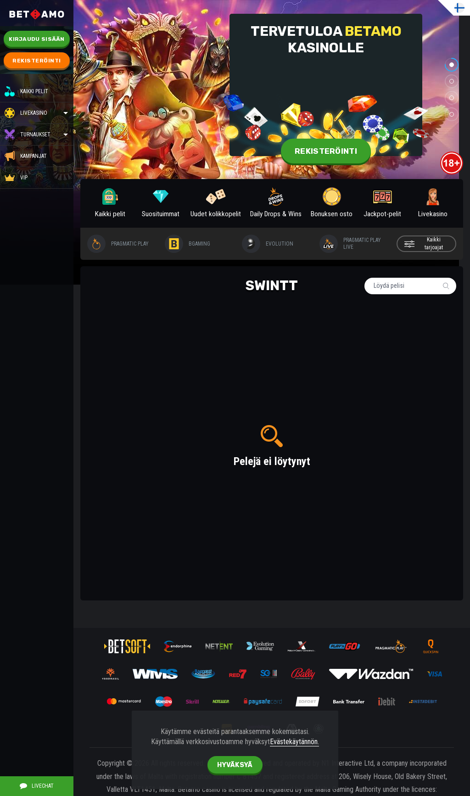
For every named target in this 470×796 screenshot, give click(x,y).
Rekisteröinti (36, 60)
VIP (16, 178)
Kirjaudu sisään (37, 39)
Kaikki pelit (26, 91)
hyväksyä (234, 765)
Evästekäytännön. (294, 741)
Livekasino (33, 113)
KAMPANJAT (26, 156)
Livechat (37, 786)
